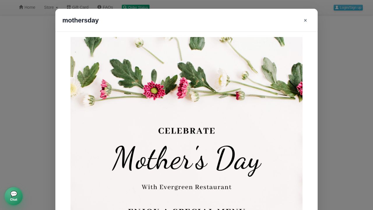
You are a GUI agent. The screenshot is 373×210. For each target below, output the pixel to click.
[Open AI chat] (14, 196)
